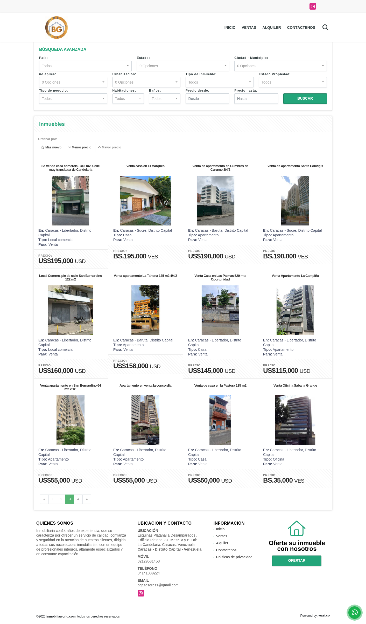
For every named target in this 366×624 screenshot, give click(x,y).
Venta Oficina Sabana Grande (295, 385)
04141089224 (149, 573)
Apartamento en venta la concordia (145, 385)
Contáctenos (301, 27)
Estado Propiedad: (275, 74)
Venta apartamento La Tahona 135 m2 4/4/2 (145, 276)
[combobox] (85, 66)
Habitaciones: (124, 90)
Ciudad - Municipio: (251, 58)
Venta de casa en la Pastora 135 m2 (220, 385)
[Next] (86, 499)
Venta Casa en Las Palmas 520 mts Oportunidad (220, 277)
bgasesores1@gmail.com (158, 585)
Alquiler (271, 27)
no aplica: (47, 74)
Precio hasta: (245, 90)
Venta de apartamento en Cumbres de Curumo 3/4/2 (220, 168)
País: (43, 58)
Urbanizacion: (124, 74)
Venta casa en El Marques (145, 166)
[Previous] (44, 499)
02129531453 (149, 561)
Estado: (143, 58)
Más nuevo (51, 147)
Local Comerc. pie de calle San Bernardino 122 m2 (70, 277)
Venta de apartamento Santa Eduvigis (295, 166)
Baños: (155, 90)
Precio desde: (197, 90)
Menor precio (80, 147)
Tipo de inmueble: (201, 74)
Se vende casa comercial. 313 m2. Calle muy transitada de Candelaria (70, 168)
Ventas (249, 27)
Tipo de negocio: (53, 90)
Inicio (230, 27)
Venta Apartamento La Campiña (295, 276)
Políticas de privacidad (234, 557)
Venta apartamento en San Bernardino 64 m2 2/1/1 (70, 387)
